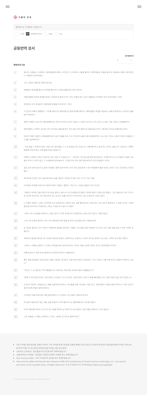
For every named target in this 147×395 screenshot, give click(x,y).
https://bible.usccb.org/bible (99, 364)
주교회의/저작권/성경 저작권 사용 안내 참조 (48, 348)
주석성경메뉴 (7, 7)
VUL (61, 33)
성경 (22, 33)
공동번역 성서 (36, 33)
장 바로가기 (129, 56)
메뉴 (139, 7)
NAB (50, 33)
